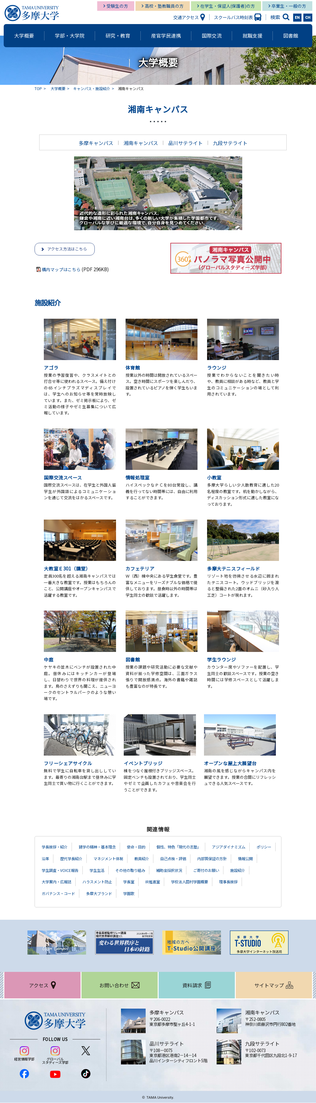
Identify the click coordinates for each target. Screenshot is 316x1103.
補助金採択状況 (258, 870)
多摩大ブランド (194, 894)
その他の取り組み (215, 870)
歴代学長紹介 (103, 859)
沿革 (74, 859)
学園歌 (226, 894)
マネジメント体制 (144, 859)
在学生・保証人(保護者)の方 (227, 6)
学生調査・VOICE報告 (137, 870)
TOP (38, 88)
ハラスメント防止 (174, 882)
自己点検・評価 (216, 859)
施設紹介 (91, 882)
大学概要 (58, 88)
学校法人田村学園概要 (63, 894)
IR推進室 (235, 882)
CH (307, 17)
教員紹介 (181, 859)
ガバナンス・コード (148, 894)
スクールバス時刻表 (233, 17)
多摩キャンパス (96, 143)
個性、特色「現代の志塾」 (196, 847)
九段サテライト (230, 143)
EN (297, 17)
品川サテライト (185, 143)
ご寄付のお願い (57, 882)
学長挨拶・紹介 (57, 847)
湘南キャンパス (140, 143)
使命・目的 (148, 847)
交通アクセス (186, 17)
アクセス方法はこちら (68, 249)
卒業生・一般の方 (289, 6)
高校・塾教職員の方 (164, 6)
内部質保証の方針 (59, 870)
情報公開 (96, 870)
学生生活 (177, 870)
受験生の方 (117, 6)
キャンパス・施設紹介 (91, 88)
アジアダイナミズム (252, 847)
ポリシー (50, 859)
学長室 (209, 882)
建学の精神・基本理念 (104, 847)
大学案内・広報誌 (128, 882)
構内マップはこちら (62, 270)
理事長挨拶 (107, 894)
